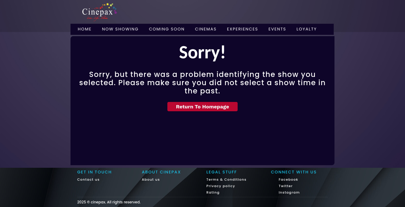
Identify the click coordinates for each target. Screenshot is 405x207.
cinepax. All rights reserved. (116, 202)
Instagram (288, 192)
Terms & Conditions (226, 179)
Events (277, 29)
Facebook (287, 179)
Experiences (242, 29)
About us (151, 179)
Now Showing (120, 29)
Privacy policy (220, 186)
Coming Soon (167, 29)
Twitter (285, 186)
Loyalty (307, 29)
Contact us (88, 179)
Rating (213, 192)
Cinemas (206, 29)
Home (85, 29)
